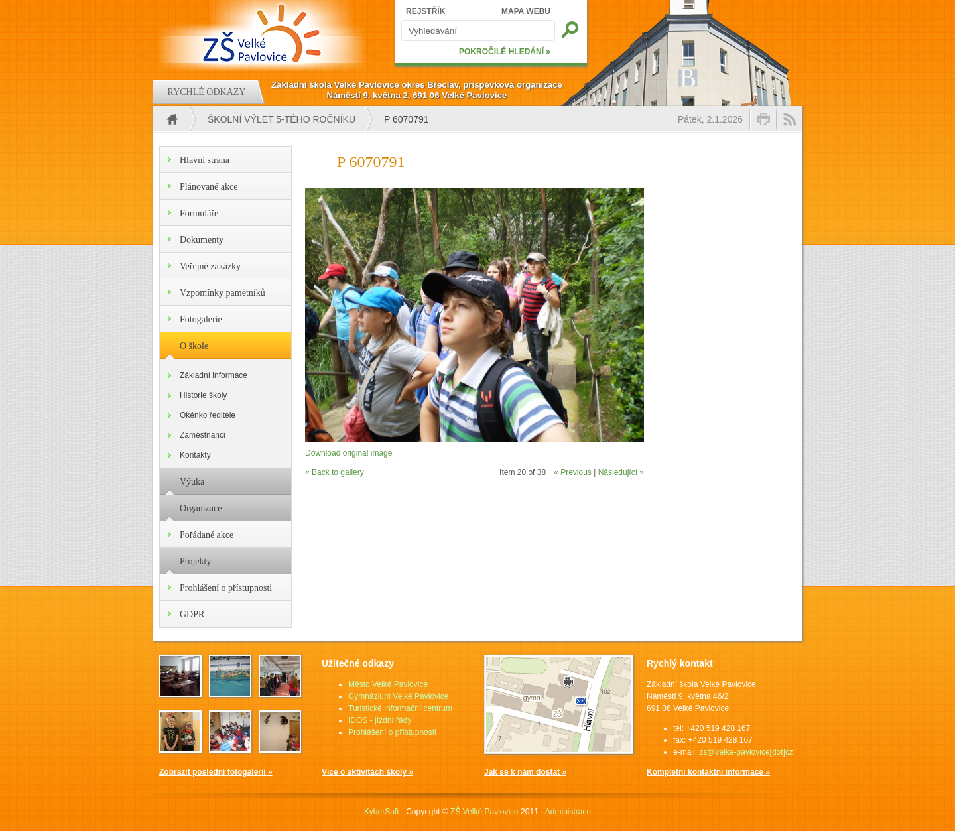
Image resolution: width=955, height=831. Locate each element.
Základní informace (213, 375)
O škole (194, 346)
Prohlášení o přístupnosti (226, 588)
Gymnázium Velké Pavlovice (398, 696)
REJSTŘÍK (425, 11)
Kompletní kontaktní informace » (708, 772)
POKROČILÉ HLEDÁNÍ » (504, 51)
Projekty (195, 561)
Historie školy (203, 395)
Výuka (192, 482)
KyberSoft (381, 811)
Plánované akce (208, 187)
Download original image (348, 453)
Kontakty (195, 455)
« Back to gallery (334, 472)
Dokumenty (201, 240)
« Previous (573, 472)
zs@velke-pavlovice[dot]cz (746, 752)
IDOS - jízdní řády (379, 720)
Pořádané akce (206, 535)
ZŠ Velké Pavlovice (484, 811)
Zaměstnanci (202, 435)
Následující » (621, 472)
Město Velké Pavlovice (388, 684)
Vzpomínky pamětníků (222, 293)
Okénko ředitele (207, 415)
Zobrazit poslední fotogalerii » (216, 772)
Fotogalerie (201, 319)
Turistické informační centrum (400, 708)
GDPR (192, 614)
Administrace (568, 811)
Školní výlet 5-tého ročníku (281, 119)
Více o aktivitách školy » (367, 772)
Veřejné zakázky (210, 266)
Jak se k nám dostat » (525, 772)
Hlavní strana (204, 160)
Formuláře (199, 213)
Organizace (201, 508)
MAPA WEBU (525, 11)
